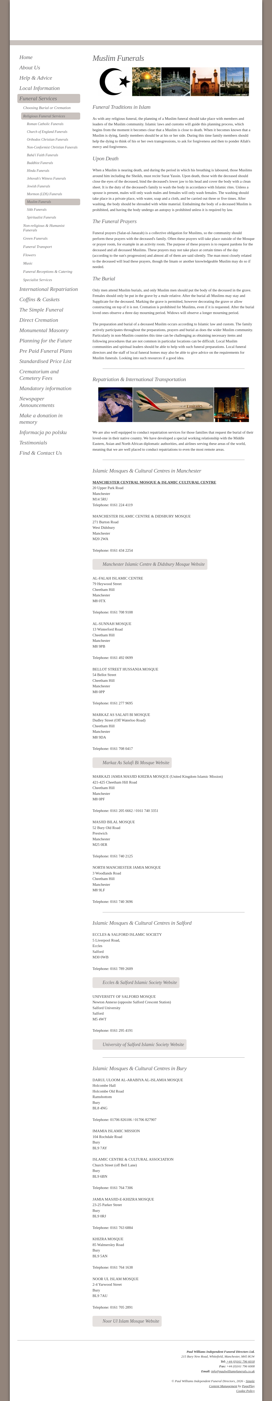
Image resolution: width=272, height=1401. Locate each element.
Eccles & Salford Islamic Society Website (140, 982)
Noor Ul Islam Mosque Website (131, 1321)
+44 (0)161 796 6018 (240, 1361)
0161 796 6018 (34, 33)
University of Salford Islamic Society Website (143, 1044)
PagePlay (248, 1386)
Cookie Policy (245, 1391)
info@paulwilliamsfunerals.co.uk (233, 1371)
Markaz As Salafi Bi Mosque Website (136, 762)
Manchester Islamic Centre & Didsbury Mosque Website (154, 564)
